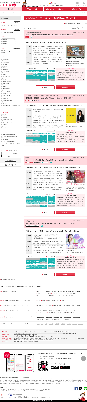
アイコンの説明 (51, 68)
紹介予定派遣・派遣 (7, 119)
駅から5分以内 (40, 319)
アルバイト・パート (7, 122)
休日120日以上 (6, 91)
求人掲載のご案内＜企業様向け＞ (57, 5)
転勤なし (5, 74)
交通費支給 (56, 317)
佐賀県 (62, 300)
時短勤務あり (6, 98)
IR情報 (37, 390)
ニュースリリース (38, 389)
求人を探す (11, 9)
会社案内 (33, 390)
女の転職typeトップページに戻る (8, 279)
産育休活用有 (6, 83)
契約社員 (5, 117)
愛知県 (53, 300)
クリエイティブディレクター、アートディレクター (64, 293)
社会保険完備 (49, 317)
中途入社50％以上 (64, 319)
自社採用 (42, 390)
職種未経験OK (6, 59)
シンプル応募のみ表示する (9, 141)
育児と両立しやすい (7, 93)
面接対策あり (6, 139)
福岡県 (57, 300)
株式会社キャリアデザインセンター (13, 390)
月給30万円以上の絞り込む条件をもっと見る (76, 23)
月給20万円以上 (76, 317)
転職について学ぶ (76, 9)
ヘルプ (41, 5)
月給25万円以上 (67, 317)
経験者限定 (5, 69)
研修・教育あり (6, 71)
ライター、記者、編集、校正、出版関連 (63, 295)
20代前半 (51, 324)
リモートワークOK (7, 76)
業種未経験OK (6, 62)
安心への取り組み (11, 389)
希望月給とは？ (17, 48)
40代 (46, 324)
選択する (17, 22)
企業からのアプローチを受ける (54, 9)
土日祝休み (5, 79)
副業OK (4, 103)
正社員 (4, 115)
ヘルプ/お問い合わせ (46, 389)
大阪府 (48, 300)
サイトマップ (47, 5)
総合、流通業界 (66, 305)
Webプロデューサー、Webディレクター (23, 333)
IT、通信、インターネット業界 (44, 305)
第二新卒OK (5, 64)
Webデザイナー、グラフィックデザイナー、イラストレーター (66, 291)
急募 (61, 317)
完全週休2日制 (40, 317)
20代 (38, 324)
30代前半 (63, 324)
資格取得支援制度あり (8, 100)
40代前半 (74, 324)
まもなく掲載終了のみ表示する (10, 136)
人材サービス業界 (57, 305)
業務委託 (5, 124)
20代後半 (57, 324)
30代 (42, 324)
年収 (4, 52)
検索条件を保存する (11, 160)
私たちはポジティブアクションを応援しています (41, 397)
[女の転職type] (2, 390)
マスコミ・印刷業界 (76, 305)
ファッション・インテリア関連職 (45, 295)
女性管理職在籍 (6, 88)
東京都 (38, 300)
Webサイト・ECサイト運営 (43, 291)
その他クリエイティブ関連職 (44, 293)
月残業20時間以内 (7, 81)
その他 (4, 127)
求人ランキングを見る (33, 9)
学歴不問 (5, 67)
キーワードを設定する (6, 156)
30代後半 (69, 324)
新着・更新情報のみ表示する (9, 134)
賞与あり (48, 319)
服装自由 (5, 86)
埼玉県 (43, 300)
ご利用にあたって (3, 389)
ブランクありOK (6, 95)
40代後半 (80, 324)
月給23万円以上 (55, 319)
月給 (4, 50)
